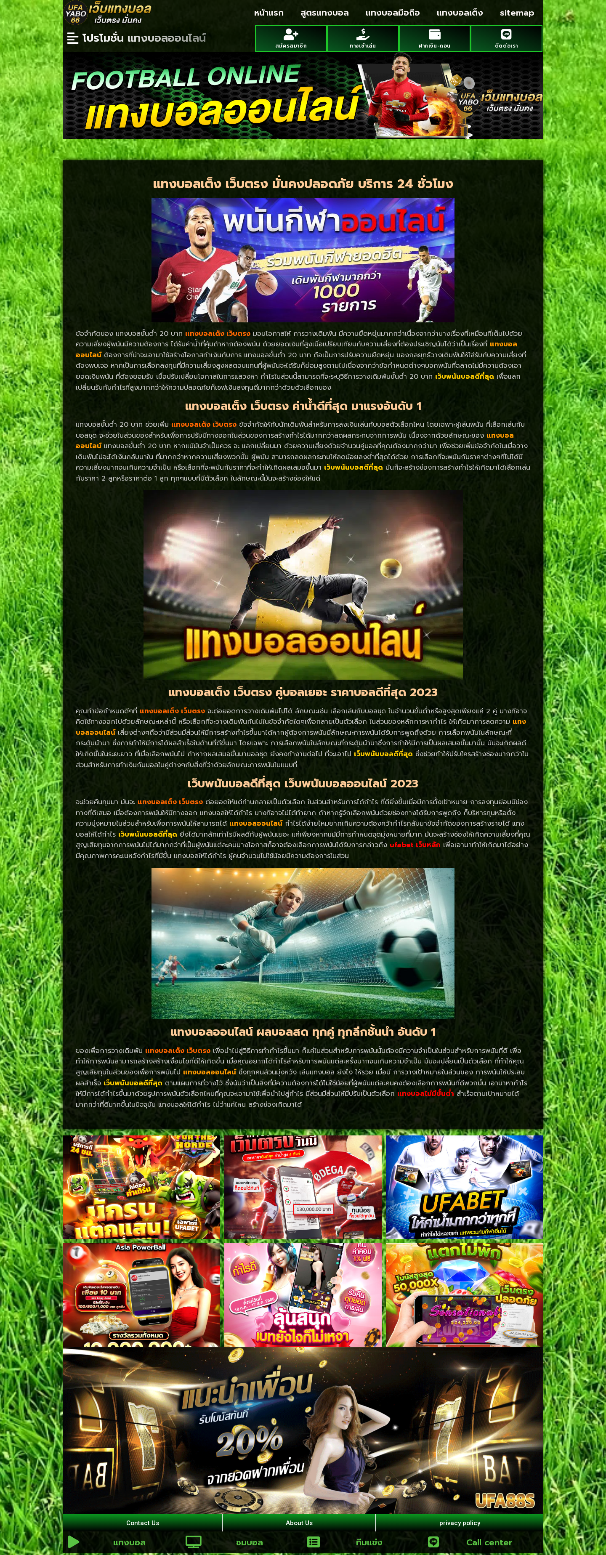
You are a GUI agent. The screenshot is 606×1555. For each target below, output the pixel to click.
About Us (299, 1523)
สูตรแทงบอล (324, 12)
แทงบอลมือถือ (393, 12)
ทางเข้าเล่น (363, 44)
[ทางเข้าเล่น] (363, 34)
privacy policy (459, 1523)
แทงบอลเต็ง (460, 12)
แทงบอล (129, 1544)
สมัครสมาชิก (291, 44)
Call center (489, 1544)
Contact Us (142, 1523)
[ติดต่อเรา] (506, 34)
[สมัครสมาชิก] (291, 34)
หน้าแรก (269, 12)
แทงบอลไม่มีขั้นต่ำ (425, 1093)
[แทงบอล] (73, 1543)
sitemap (517, 12)
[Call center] (433, 1543)
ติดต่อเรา (506, 44)
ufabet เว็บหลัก (415, 845)
